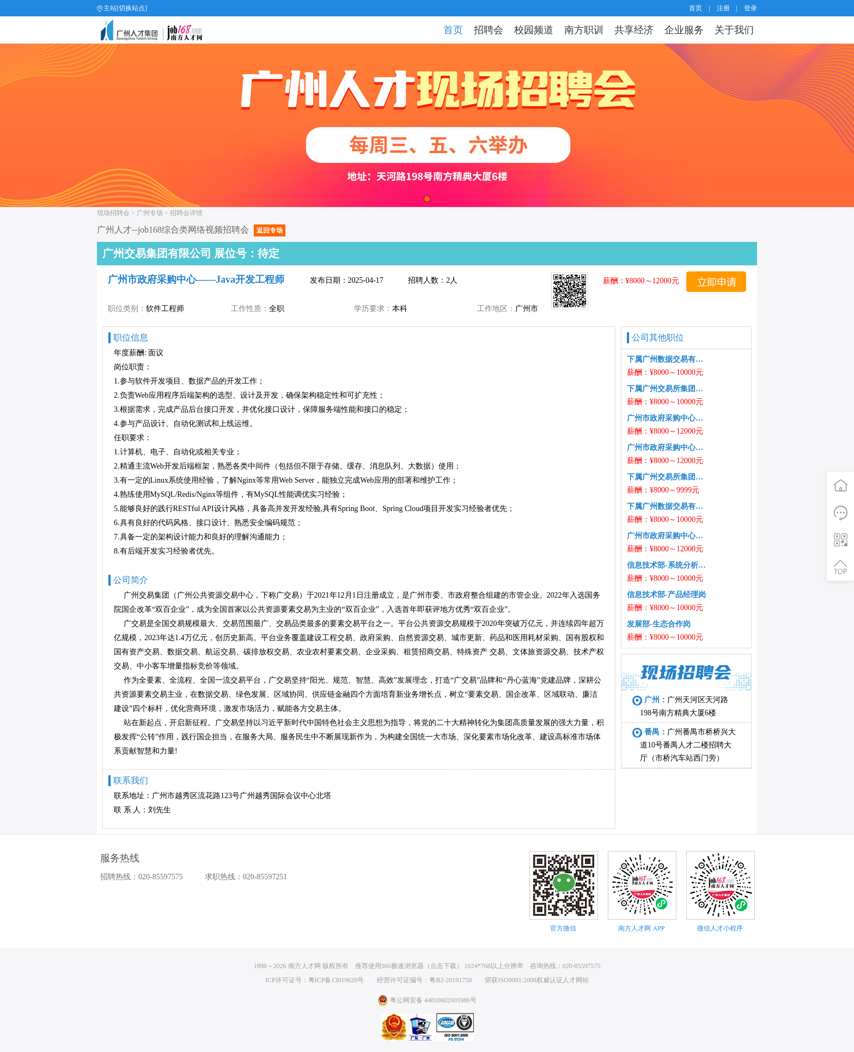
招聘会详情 (186, 213)
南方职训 (583, 30)
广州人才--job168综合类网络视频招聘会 (191, 229)
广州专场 (150, 213)
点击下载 (443, 966)
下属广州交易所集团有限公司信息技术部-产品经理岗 (667, 389)
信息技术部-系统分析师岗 (667, 565)
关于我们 (734, 30)
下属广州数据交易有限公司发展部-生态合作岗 (667, 506)
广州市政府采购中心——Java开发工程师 (667, 447)
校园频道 (533, 30)
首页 (695, 8)
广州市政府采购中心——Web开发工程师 (667, 418)
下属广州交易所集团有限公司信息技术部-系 (667, 477)
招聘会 (488, 30)
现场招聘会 (113, 213)
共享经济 (634, 30)
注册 (723, 8)
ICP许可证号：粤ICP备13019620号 (314, 980)
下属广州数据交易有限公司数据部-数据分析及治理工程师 (667, 359)
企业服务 (684, 30)
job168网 (156, 30)
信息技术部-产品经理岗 (666, 595)
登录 (750, 8)
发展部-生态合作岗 (659, 624)
